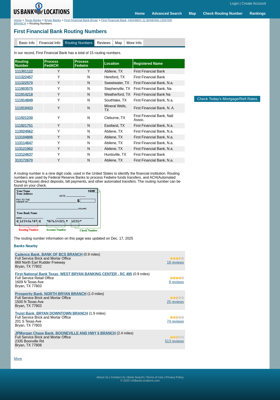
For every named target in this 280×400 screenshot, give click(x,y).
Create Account (254, 3)
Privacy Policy (175, 377)
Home (140, 13)
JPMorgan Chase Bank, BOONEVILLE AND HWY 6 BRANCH (65, 333)
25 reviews (175, 302)
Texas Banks (33, 20)
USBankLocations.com (145, 380)
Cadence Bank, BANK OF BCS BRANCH (49, 254)
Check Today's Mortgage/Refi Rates (227, 99)
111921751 (24, 125)
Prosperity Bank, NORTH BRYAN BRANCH (51, 294)
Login (234, 3)
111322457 (24, 77)
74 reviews (175, 321)
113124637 (24, 154)
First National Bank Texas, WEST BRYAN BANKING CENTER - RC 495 (73, 274)
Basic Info (27, 43)
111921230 (24, 118)
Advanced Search (167, 13)
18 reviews (175, 262)
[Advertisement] (227, 55)
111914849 (24, 100)
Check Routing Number (223, 13)
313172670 (24, 160)
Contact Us (118, 377)
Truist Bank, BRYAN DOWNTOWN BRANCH (51, 313)
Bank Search (135, 377)
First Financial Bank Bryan (81, 20)
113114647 (24, 143)
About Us (102, 377)
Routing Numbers (79, 43)
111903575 (24, 89)
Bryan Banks (52, 20)
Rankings (258, 13)
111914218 (24, 94)
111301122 (24, 71)
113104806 (24, 137)
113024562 (24, 131)
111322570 (24, 83)
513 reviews (174, 341)
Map (192, 13)
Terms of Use (154, 377)
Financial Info (49, 43)
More (18, 359)
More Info (134, 43)
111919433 (24, 108)
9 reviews (176, 282)
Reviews (103, 43)
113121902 (24, 149)
